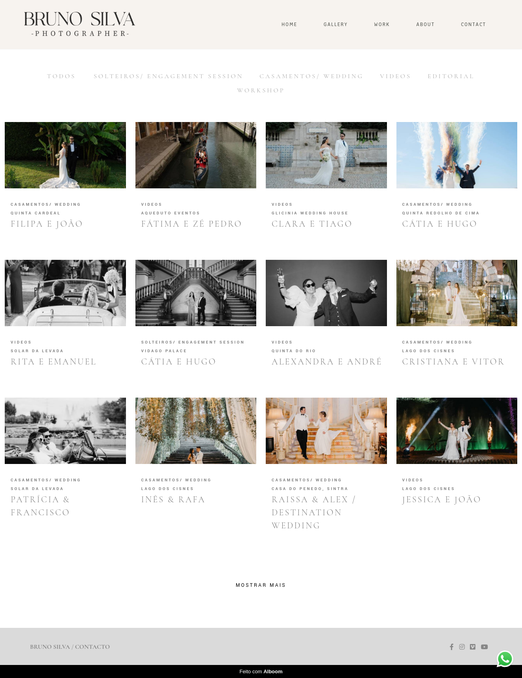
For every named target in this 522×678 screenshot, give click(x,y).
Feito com (260, 671)
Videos (395, 76)
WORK (382, 24)
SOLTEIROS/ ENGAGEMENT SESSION (168, 76)
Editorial (451, 76)
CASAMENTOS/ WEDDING (311, 76)
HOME (289, 24)
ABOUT (425, 24)
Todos (61, 76)
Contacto (92, 647)
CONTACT (473, 24)
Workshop (261, 90)
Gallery (336, 24)
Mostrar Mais (261, 585)
